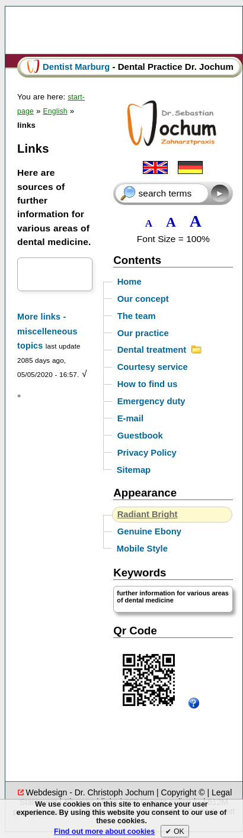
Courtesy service (152, 367)
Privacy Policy (147, 452)
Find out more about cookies (104, 831)
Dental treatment (159, 350)
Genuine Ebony (149, 531)
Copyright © (183, 792)
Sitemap (134, 470)
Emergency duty (151, 401)
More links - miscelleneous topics (47, 331)
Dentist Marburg (76, 67)
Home (129, 281)
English (55, 111)
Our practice (143, 333)
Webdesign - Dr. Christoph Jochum (91, 792)
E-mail (130, 418)
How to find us (147, 384)
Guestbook (140, 435)
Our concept (143, 299)
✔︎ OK (174, 831)
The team (136, 316)
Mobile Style (142, 548)
